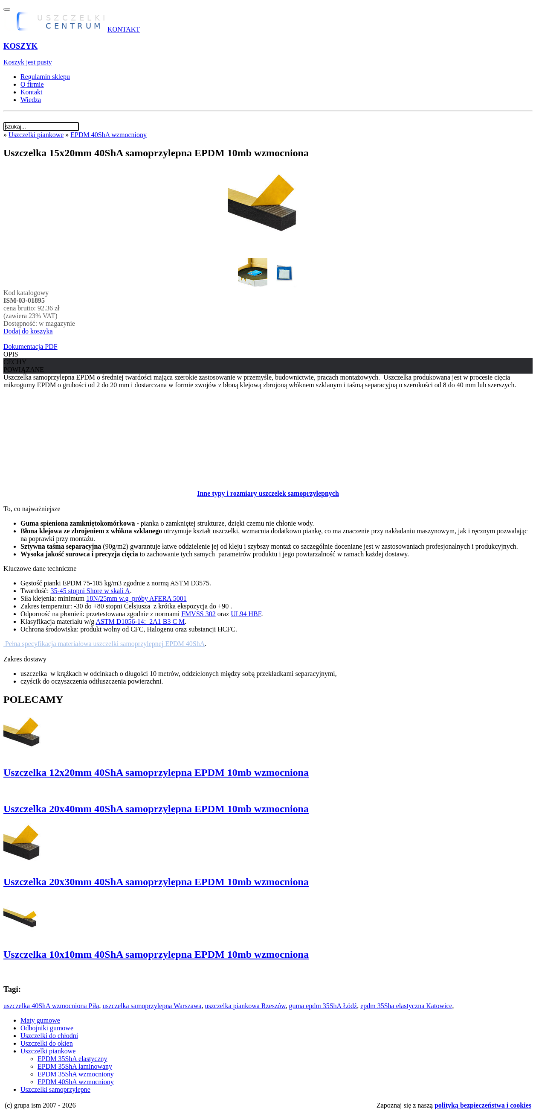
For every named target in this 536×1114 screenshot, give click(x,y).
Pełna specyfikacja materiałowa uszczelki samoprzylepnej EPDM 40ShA (104, 643)
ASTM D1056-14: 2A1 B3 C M (140, 621)
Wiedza (30, 99)
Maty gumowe (40, 1020)
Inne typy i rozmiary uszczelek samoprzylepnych (268, 493)
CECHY (14, 361)
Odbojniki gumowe (46, 1028)
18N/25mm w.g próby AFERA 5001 (136, 598)
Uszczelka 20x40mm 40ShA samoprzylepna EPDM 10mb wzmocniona (156, 808)
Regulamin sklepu (45, 76)
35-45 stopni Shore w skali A (90, 590)
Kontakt (31, 92)
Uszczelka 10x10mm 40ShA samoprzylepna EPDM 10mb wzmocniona (156, 954)
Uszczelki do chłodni (49, 1035)
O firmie (32, 84)
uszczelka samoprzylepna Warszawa (151, 1005)
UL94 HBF (246, 613)
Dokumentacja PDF (30, 346)
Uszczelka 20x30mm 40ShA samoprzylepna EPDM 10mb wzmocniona (156, 881)
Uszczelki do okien (46, 1043)
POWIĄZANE (23, 369)
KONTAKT (123, 29)
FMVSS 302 (198, 613)
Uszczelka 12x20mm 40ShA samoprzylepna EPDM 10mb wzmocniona (156, 772)
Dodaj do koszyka (28, 331)
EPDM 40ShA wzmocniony (108, 134)
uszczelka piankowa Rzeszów (245, 1005)
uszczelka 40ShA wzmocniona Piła (51, 1005)
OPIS (10, 354)
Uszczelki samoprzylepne (55, 1089)
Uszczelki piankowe (36, 134)
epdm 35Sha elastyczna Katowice (406, 1005)
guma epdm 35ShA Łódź (323, 1005)
